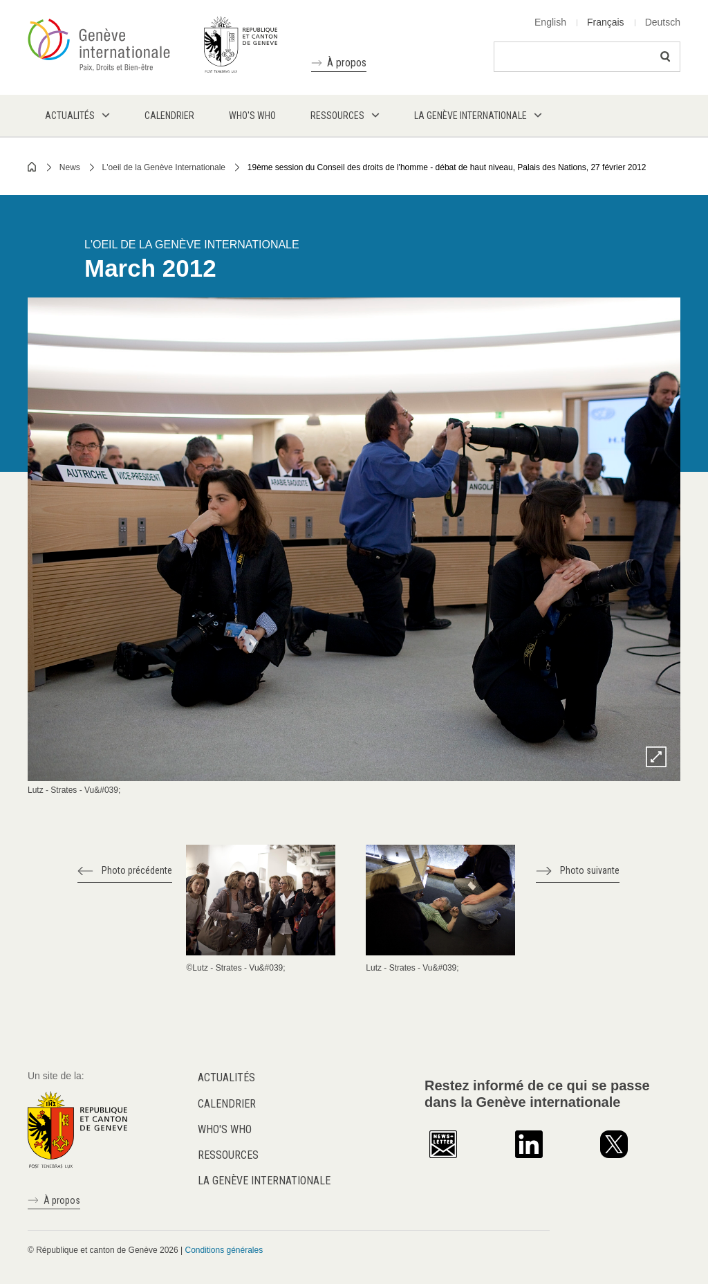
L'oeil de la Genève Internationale (163, 167)
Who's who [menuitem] (252, 115)
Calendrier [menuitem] (169, 115)
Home (32, 167)
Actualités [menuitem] (70, 115)
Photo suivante (590, 870)
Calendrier (227, 1103)
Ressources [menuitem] (337, 115)
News (69, 167)
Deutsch (662, 22)
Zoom (656, 756)
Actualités (226, 1077)
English (550, 22)
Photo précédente (137, 870)
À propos (346, 62)
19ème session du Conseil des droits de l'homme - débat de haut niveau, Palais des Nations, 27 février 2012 (447, 167)
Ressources (228, 1155)
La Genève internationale (264, 1180)
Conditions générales (224, 1250)
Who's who (225, 1129)
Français (605, 22)
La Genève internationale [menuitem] (470, 115)
